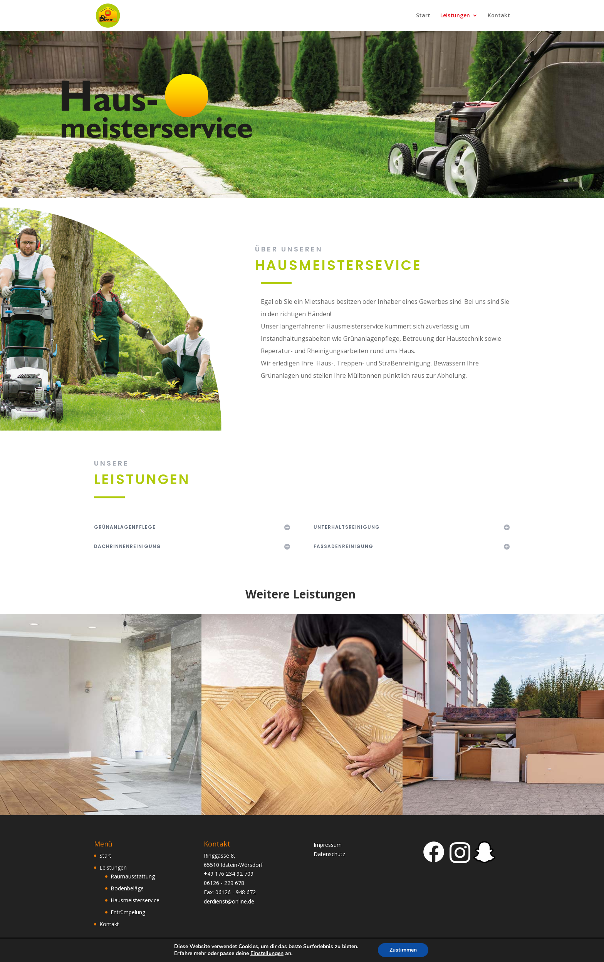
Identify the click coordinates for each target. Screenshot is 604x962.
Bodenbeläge (127, 888)
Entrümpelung (128, 912)
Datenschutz (329, 854)
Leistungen (455, 16)
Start (423, 16)
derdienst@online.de (229, 901)
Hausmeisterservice (135, 900)
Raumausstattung (133, 876)
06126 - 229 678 (224, 883)
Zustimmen (403, 950)
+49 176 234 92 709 (228, 873)
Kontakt (499, 16)
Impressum (328, 844)
